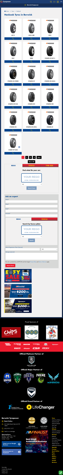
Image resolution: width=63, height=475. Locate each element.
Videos (54, 443)
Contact (54, 433)
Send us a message (9, 415)
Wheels (54, 413)
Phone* (7, 204)
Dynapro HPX (50, 104)
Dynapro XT (50, 127)
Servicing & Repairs (56, 424)
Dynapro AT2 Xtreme (13, 81)
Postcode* (7, 213)
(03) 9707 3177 (9, 413)
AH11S (13, 35)
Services (54, 419)
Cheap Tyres (5, 457)
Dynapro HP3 (31, 104)
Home (6, 11)
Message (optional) (10, 252)
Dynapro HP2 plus (13, 104)
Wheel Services (55, 428)
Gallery (54, 441)
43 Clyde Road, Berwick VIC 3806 (12, 409)
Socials (54, 444)
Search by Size (55, 406)
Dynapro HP (31, 81)
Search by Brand (56, 408)
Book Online (55, 435)
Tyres (53, 402)
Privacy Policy (33, 262)
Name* (7, 199)
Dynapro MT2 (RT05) (31, 127)
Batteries (54, 420)
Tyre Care (54, 409)
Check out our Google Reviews (11, 428)
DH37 (13, 58)
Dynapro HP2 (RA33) (50, 81)
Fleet (53, 437)
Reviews (54, 446)
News (53, 439)
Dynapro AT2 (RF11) (50, 58)
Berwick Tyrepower (31, 5)
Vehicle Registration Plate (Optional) (14, 247)
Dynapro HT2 (13, 127)
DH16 (50, 35)
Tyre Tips (54, 411)
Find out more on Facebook (11, 436)
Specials (54, 431)
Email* (7, 209)
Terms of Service (42, 262)
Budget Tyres (5, 455)
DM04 (31, 58)
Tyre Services (55, 426)
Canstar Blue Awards (7, 453)
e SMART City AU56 (13, 150)
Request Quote (10, 265)
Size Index (4, 451)
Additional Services (56, 429)
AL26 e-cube (31, 35)
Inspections (54, 422)
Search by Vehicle (56, 404)
